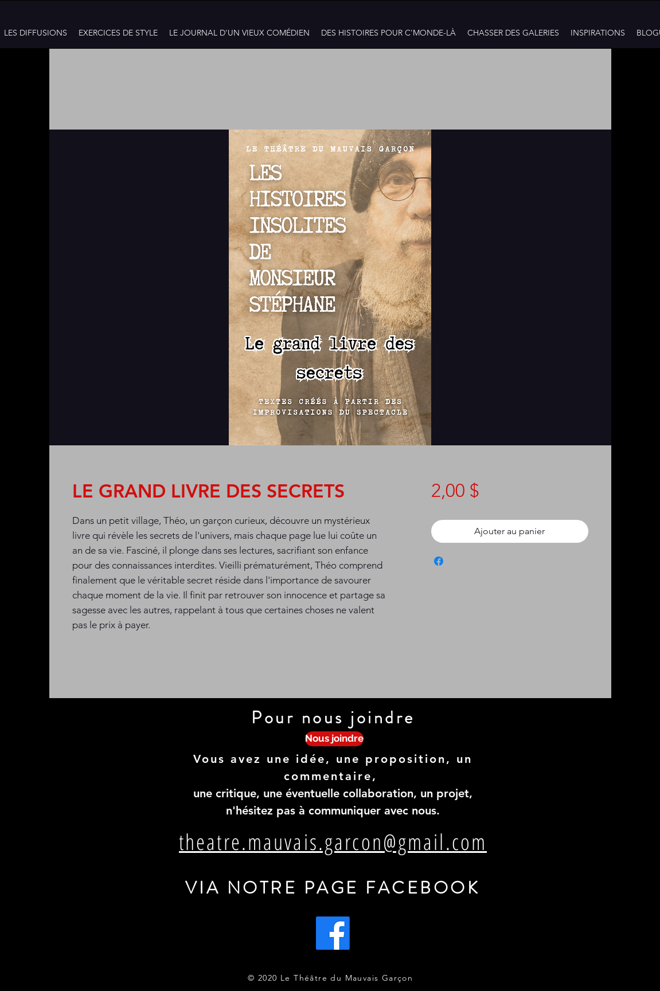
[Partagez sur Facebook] (439, 561)
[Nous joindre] (334, 738)
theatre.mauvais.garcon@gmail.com (333, 841)
